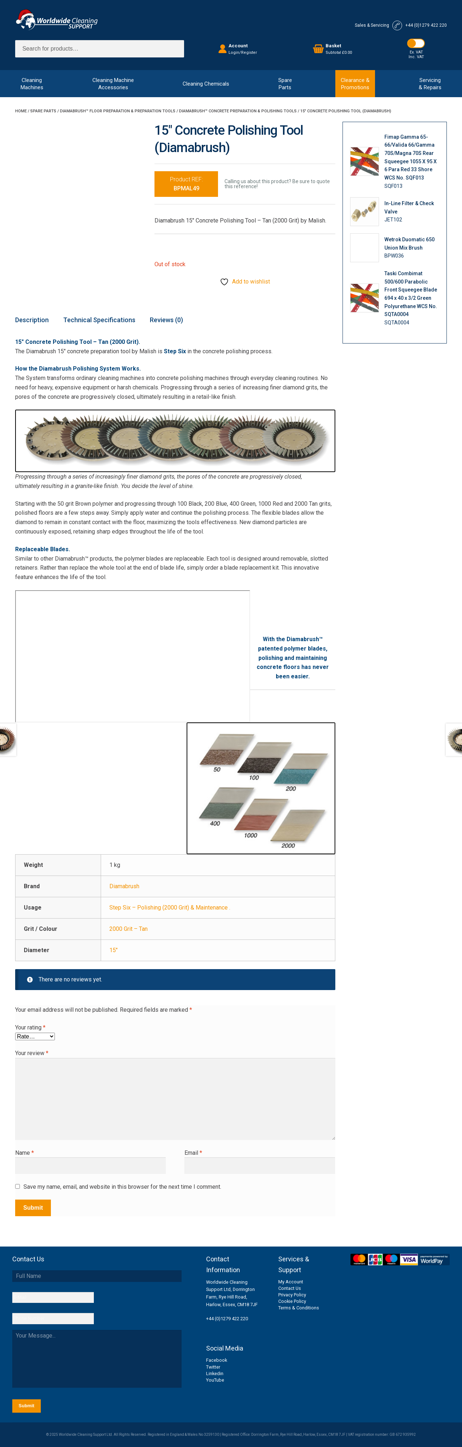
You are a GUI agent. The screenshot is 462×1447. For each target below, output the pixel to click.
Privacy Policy (292, 1294)
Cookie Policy (292, 1301)
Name (24, 1152)
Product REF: (186, 184)
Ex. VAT (416, 52)
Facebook (216, 1360)
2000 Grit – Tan (128, 928)
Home (21, 111)
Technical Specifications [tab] (99, 320)
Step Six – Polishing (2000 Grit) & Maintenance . (169, 907)
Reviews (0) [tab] (166, 320)
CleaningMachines (32, 84)
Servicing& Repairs (430, 84)
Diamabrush (124, 886)
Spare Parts (43, 111)
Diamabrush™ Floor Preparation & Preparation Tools (117, 111)
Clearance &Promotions (355, 84)
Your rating (30, 1027)
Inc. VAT (416, 57)
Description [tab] (32, 320)
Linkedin (214, 1373)
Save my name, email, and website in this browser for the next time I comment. (122, 1186)
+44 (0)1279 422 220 (227, 1318)
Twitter (213, 1367)
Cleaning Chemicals (206, 84)
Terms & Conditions (298, 1307)
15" (113, 950)
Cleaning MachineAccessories (113, 84)
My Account (290, 1281)
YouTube (215, 1380)
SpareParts (285, 84)
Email (193, 1152)
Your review (31, 1053)
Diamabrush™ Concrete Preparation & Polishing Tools (238, 111)
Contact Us (289, 1288)
